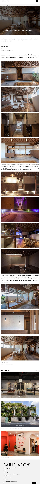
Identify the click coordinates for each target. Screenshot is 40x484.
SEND (34, 483)
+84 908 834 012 (6, 475)
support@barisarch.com (7, 477)
